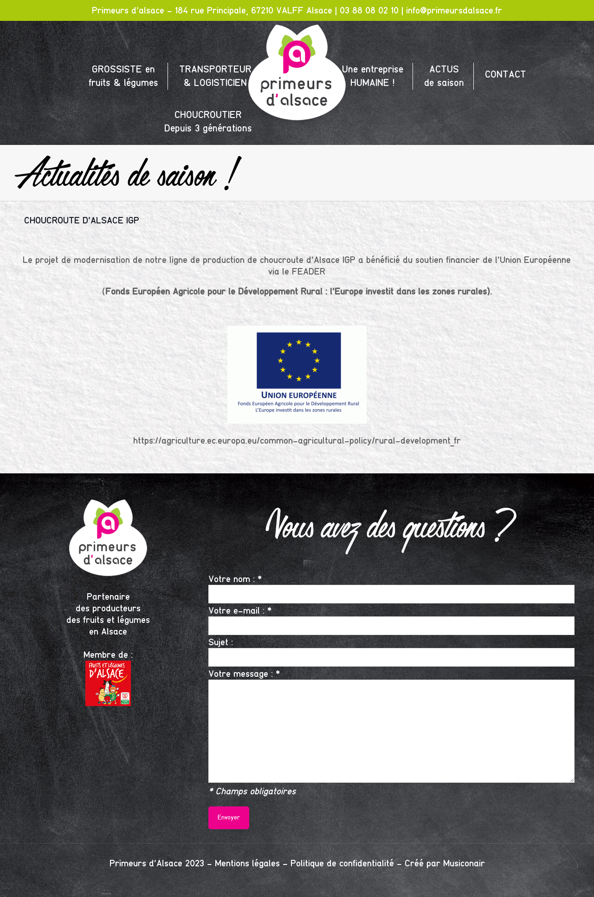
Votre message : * (391, 725)
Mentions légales (247, 863)
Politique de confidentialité (342, 863)
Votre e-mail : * (391, 620)
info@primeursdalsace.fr (454, 10)
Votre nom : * (391, 588)
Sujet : (391, 651)
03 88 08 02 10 (369, 10)
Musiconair (464, 863)
